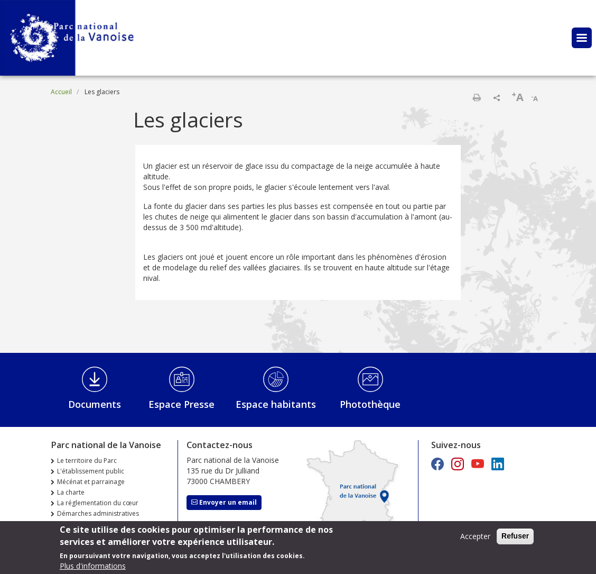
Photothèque (370, 404)
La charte (71, 492)
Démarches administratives (98, 513)
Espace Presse (181, 404)
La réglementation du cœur (97, 502)
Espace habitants (276, 404)
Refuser (515, 538)
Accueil (61, 91)
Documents (94, 404)
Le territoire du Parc (87, 460)
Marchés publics (81, 524)
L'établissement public (90, 471)
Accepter (475, 539)
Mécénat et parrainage (91, 481)
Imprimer (476, 97)
